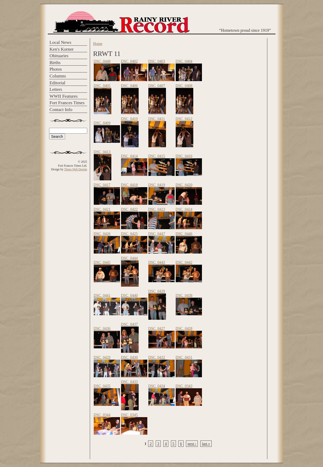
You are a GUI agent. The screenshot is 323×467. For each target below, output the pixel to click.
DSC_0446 (184, 234)
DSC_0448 (102, 61)
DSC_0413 (102, 152)
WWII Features (64, 96)
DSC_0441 (102, 295)
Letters (56, 89)
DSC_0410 (129, 119)
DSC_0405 (102, 85)
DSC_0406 (129, 85)
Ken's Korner (62, 49)
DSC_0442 (184, 262)
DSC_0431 (184, 357)
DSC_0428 (184, 328)
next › (191, 444)
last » (206, 444)
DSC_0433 (129, 382)
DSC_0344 (102, 415)
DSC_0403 (156, 61)
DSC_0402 (129, 61)
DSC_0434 (156, 386)
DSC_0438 (184, 295)
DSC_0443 (156, 262)
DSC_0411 (156, 119)
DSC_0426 (102, 234)
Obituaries (59, 55)
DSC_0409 (102, 123)
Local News (60, 42)
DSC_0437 (129, 324)
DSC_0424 (184, 209)
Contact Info (61, 109)
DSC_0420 (184, 185)
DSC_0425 (129, 234)
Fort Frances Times (67, 102)
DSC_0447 (156, 234)
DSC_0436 (102, 328)
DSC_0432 (156, 357)
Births (55, 62)
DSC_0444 (129, 258)
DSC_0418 (129, 185)
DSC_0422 (129, 209)
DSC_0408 (184, 85)
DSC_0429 (102, 357)
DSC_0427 (156, 328)
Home (97, 43)
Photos (56, 69)
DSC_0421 (102, 209)
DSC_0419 (156, 185)
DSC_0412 (184, 119)
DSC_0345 (129, 415)
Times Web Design (75, 169)
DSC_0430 (129, 357)
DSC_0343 (184, 386)
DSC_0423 (156, 209)
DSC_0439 (156, 291)
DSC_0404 (184, 61)
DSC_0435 (102, 386)
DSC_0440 (129, 295)
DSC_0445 (102, 262)
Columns (58, 76)
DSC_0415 (156, 156)
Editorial (57, 82)
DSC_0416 (184, 156)
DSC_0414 (129, 156)
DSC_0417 (102, 185)
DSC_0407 (156, 85)
